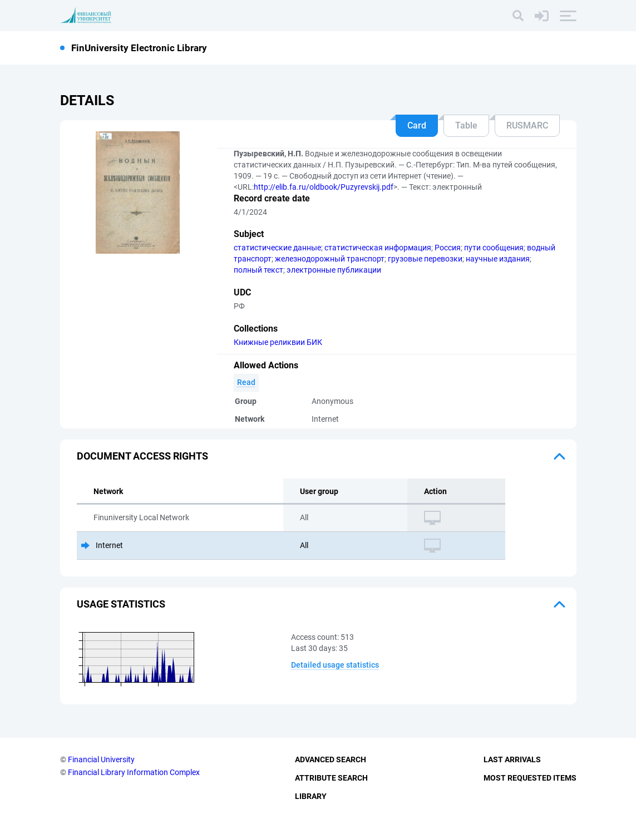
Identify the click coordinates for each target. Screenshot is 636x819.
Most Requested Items (530, 777)
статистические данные (277, 247)
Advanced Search (330, 759)
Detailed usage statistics (335, 664)
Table (466, 125)
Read (246, 382)
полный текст (258, 269)
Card (416, 125)
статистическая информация (377, 247)
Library (311, 796)
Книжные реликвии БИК (278, 342)
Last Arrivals (512, 759)
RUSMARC (527, 125)
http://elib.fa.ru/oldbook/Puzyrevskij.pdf (323, 186)
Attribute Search (331, 777)
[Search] (518, 15)
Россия (448, 247)
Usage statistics (121, 604)
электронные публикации (334, 269)
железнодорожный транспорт (329, 258)
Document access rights (142, 456)
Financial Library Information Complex (134, 772)
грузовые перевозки (425, 258)
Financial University (101, 759)
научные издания (498, 258)
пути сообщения (494, 247)
